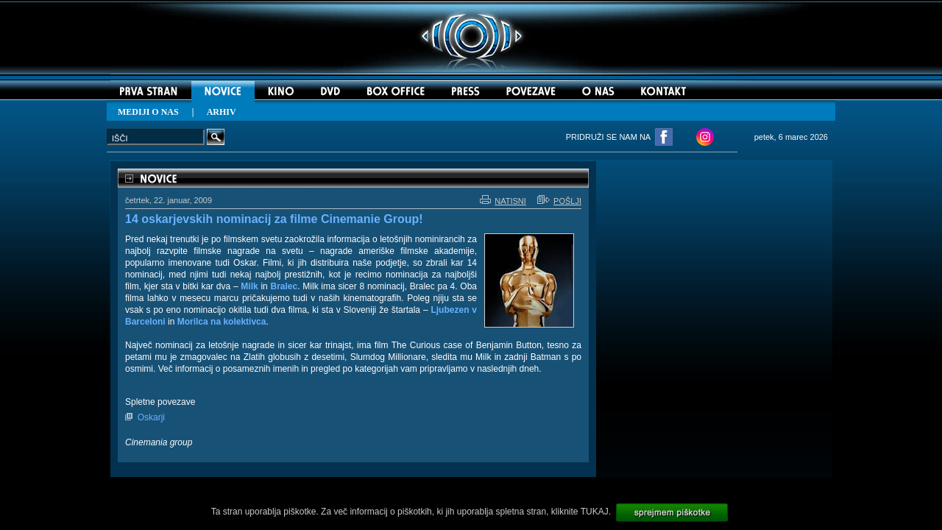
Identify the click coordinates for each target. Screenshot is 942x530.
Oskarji (151, 417)
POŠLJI (559, 201)
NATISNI (503, 201)
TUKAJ (595, 511)
